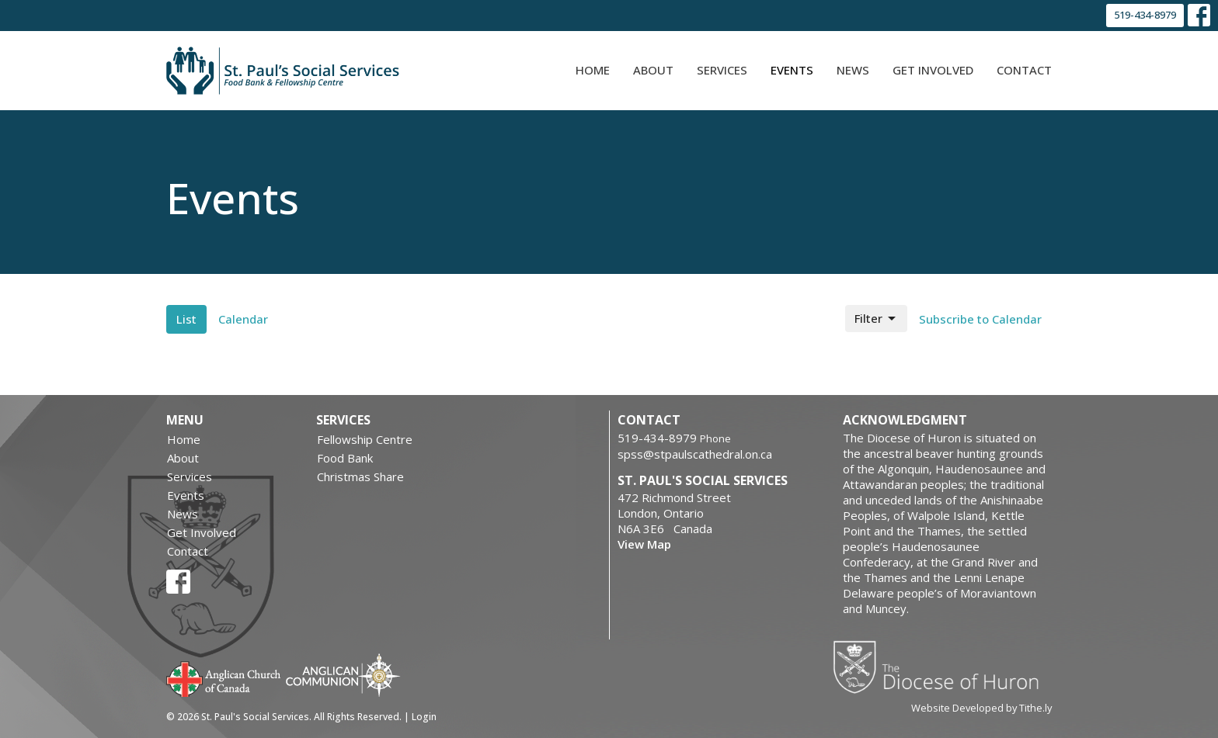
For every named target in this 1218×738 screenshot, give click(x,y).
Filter (876, 318)
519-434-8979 (1145, 15)
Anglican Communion (343, 675)
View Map (644, 544)
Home (593, 70)
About (653, 70)
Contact (1024, 70)
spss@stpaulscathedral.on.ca (695, 454)
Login (424, 716)
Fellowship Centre (364, 439)
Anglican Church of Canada (224, 677)
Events (792, 70)
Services (722, 70)
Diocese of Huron (942, 667)
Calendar (243, 319)
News (853, 70)
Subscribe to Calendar (980, 319)
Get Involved (933, 70)
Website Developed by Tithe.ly (981, 708)
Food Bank (345, 458)
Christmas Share (360, 476)
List (186, 319)
